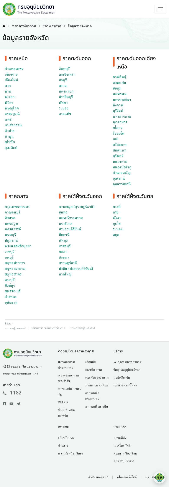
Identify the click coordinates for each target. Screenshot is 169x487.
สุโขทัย (10, 142)
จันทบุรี (64, 69)
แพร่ (8, 120)
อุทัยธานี (11, 303)
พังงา (117, 218)
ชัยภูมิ (117, 88)
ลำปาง (10, 131)
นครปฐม (11, 224)
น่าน (8, 91)
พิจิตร (9, 103)
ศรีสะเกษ (120, 145)
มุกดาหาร (120, 122)
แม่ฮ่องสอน (13, 125)
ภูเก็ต (117, 224)
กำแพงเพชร (14, 69)
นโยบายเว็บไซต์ (127, 477)
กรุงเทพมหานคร (17, 207)
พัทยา (63, 103)
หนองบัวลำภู (122, 167)
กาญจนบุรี (12, 212)
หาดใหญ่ (65, 274)
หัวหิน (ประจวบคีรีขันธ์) (76, 269)
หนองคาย (120, 162)
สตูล (116, 235)
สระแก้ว (65, 114)
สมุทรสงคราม (15, 269)
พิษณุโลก (12, 108)
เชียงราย (11, 75)
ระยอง (63, 108)
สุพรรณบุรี (12, 291)
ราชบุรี (9, 252)
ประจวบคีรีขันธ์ (70, 229)
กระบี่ (117, 207)
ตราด (63, 86)
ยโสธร (117, 128)
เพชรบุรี (65, 246)
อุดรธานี (119, 179)
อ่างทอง (10, 297)
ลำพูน (9, 137)
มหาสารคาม (122, 117)
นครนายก (66, 91)
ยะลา (63, 252)
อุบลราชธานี (122, 184)
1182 (12, 393)
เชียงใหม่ (11, 80)
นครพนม (120, 94)
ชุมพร (63, 212)
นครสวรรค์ (13, 229)
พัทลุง (63, 241)
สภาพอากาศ (52, 26)
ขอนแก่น (119, 83)
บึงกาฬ (118, 105)
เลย (115, 139)
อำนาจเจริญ (122, 173)
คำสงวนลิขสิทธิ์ (98, 477)
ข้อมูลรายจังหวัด (80, 26)
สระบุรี (10, 280)
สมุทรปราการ (15, 263)
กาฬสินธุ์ (119, 77)
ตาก (8, 86)
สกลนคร (119, 150)
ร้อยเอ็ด (118, 134)
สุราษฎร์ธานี (68, 263)
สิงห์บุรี (10, 286)
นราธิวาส (65, 224)
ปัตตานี (64, 235)
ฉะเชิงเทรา (67, 75)
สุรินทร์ (118, 156)
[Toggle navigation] (160, 9)
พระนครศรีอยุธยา (18, 246)
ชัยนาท (10, 218)
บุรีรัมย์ (118, 111)
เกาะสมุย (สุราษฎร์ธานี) (77, 207)
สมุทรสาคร (13, 274)
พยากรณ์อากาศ (24, 26)
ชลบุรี (63, 80)
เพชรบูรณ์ (12, 114)
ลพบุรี (9, 258)
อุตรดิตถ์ (11, 148)
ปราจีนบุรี (66, 97)
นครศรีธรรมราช (71, 218)
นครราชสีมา (122, 100)
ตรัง (115, 212)
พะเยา (10, 97)
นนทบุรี (10, 235)
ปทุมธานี (11, 241)
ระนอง (118, 229)
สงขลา (64, 258)
